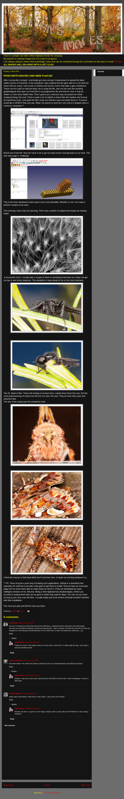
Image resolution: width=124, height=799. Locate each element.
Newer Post (8, 785)
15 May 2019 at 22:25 (28, 693)
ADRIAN (117, 61)
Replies (14, 638)
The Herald (13, 623)
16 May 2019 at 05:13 (32, 708)
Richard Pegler (14, 693)
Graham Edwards (15, 660)
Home (47, 785)
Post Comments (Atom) (51, 793)
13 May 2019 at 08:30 (30, 660)
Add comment (9, 725)
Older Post (85, 785)
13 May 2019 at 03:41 (32, 642)
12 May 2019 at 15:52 (25, 623)
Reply (11, 634)
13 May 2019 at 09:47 (32, 675)
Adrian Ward (19, 642)
